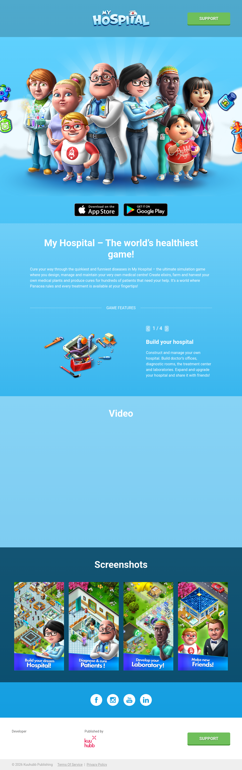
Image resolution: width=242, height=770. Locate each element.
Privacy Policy (97, 764)
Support (208, 18)
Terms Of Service (69, 764)
